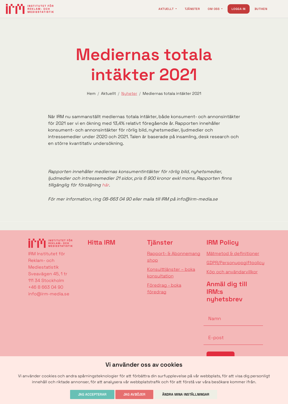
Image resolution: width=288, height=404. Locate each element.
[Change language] (277, 9)
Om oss (214, 9)
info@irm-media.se (48, 294)
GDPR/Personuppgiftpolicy (235, 262)
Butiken (261, 9)
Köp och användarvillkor (232, 272)
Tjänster (192, 9)
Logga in (239, 9)
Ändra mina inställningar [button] (185, 394)
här (105, 185)
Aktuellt (166, 9)
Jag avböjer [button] (134, 394)
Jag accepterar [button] (92, 394)
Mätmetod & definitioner (233, 253)
